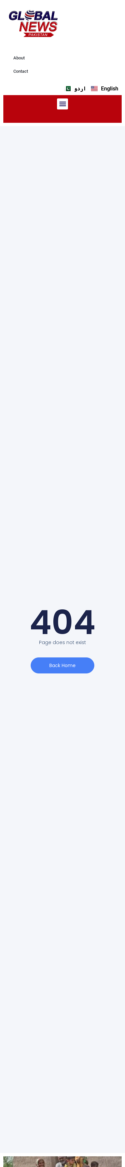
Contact (20, 71)
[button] (62, 103)
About (19, 57)
